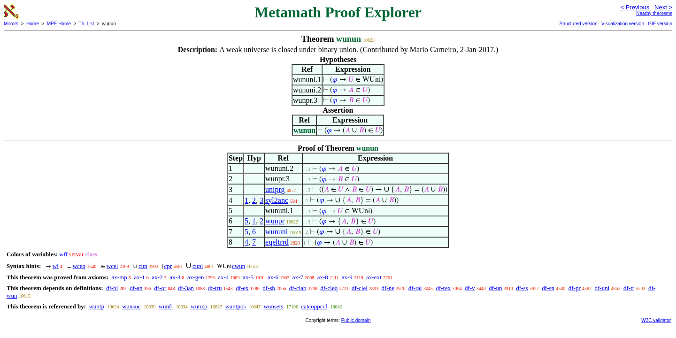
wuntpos (235, 306)
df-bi (112, 288)
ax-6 (273, 277)
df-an (136, 288)
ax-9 (347, 277)
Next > (663, 7)
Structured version (578, 23)
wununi (276, 232)
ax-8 (322, 277)
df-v (470, 288)
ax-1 (139, 277)
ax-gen (195, 277)
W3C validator (656, 320)
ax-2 (157, 277)
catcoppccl (314, 306)
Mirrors (11, 23)
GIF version (660, 23)
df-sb (268, 288)
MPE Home (59, 23)
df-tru (215, 288)
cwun (238, 265)
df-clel (360, 288)
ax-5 (248, 277)
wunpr (274, 221)
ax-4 (223, 277)
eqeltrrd (277, 242)
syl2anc (276, 200)
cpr (168, 265)
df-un (495, 288)
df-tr (628, 288)
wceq (79, 265)
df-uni (602, 288)
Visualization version (622, 23)
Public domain (356, 320)
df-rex (443, 288)
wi (56, 265)
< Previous (634, 7)
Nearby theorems (654, 13)
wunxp (199, 306)
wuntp (96, 306)
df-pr (574, 288)
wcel (112, 265)
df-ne (388, 288)
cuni (197, 265)
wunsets (274, 306)
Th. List (86, 23)
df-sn (548, 288)
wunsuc (131, 306)
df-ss (522, 288)
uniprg (274, 189)
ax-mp (119, 277)
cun (142, 265)
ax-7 (297, 277)
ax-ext (373, 277)
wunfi (166, 306)
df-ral (415, 288)
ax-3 (174, 277)
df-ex (242, 288)
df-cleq (329, 288)
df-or (160, 288)
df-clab (298, 288)
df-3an (186, 288)
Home (32, 23)
